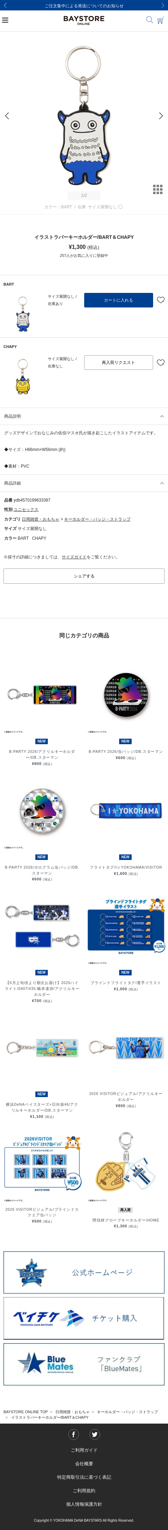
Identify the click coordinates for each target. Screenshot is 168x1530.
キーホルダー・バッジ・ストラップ (97, 519)
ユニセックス (26, 509)
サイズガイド (74, 557)
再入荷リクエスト (118, 362)
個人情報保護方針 (84, 1504)
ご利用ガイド (84, 1450)
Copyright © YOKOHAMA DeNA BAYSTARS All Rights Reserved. (84, 1520)
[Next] (163, 5)
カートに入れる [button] (118, 300)
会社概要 (84, 1463)
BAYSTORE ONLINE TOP (25, 1412)
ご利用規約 (84, 1490)
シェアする (84, 576)
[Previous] (5, 5)
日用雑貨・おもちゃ (40, 519)
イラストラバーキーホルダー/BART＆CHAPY (50, 1417)
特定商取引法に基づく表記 (84, 1477)
